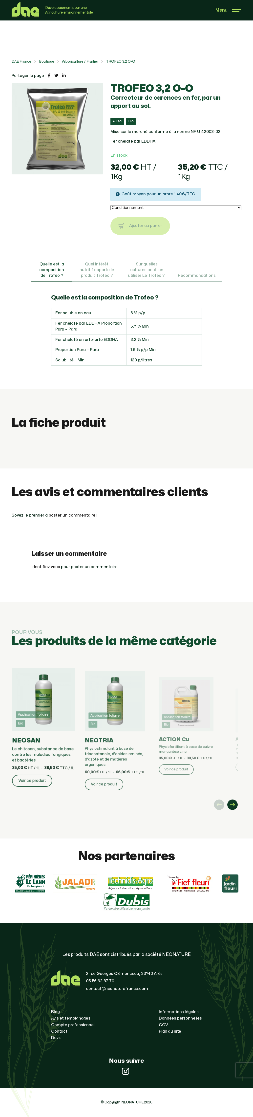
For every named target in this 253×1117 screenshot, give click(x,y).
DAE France (21, 61)
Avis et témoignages (70, 1018)
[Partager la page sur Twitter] (56, 76)
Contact (59, 1031)
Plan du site (170, 1031)
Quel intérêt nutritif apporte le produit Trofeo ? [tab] (97, 270)
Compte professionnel (73, 1025)
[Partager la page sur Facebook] (49, 76)
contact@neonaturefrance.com (117, 989)
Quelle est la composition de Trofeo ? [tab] (51, 270)
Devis (56, 1038)
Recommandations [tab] (197, 276)
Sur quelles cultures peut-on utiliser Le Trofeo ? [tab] (147, 270)
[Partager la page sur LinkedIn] (64, 76)
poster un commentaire (72, 515)
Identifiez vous (45, 567)
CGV (163, 1025)
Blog (55, 1012)
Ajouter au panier (140, 226)
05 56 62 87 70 (100, 981)
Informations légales (179, 1012)
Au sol (117, 121)
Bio (131, 121)
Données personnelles (180, 1018)
